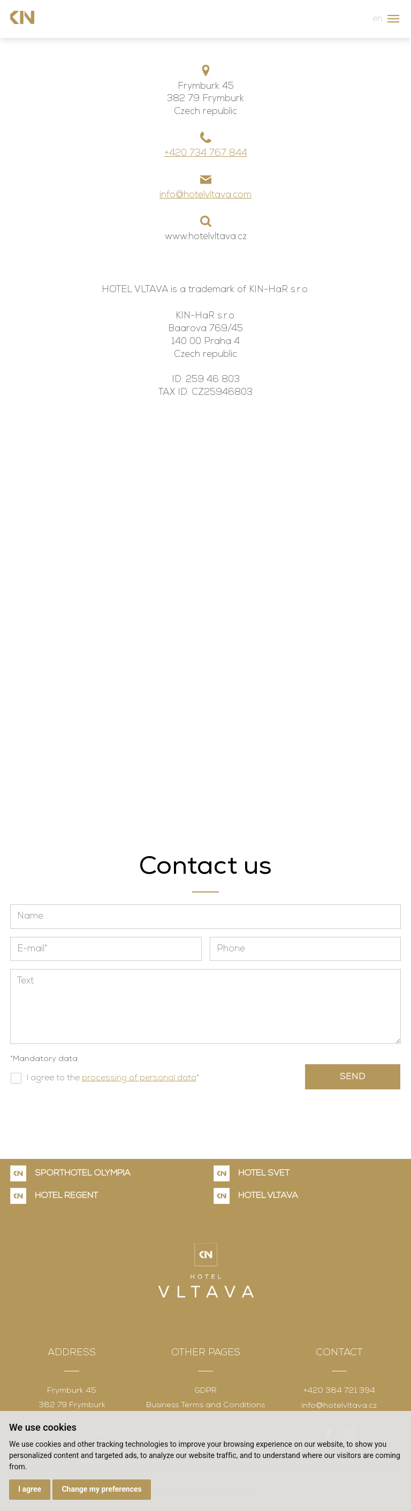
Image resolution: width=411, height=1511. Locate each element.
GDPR (205, 1391)
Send (353, 1076)
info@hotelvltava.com (205, 195)
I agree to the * (113, 1078)
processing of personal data (139, 1078)
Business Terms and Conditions (205, 1405)
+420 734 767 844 (205, 153)
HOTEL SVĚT (264, 1173)
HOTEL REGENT (66, 1196)
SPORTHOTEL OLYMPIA (83, 1173)
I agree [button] (29, 1489)
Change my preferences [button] (101, 1489)
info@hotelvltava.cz (339, 1406)
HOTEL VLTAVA (268, 1196)
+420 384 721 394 (339, 1391)
